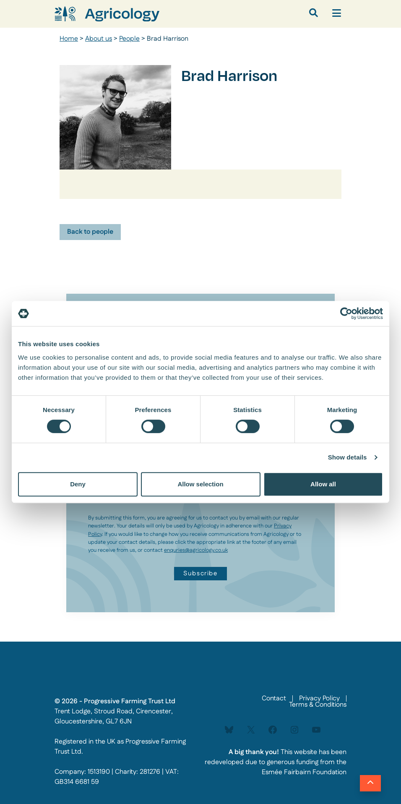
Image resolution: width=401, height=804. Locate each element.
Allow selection (200, 484)
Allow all (323, 484)
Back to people (90, 232)
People (129, 39)
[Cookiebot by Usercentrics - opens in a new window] (346, 313)
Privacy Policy (319, 698)
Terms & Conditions (317, 705)
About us (98, 39)
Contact (274, 698)
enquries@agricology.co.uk (196, 550)
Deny (78, 484)
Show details (347, 457)
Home (69, 39)
